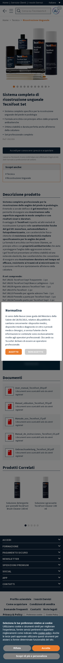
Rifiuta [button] (17, 648)
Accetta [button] (46, 648)
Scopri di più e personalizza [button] (31, 656)
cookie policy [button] (44, 633)
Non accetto (35, 351)
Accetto (13, 351)
